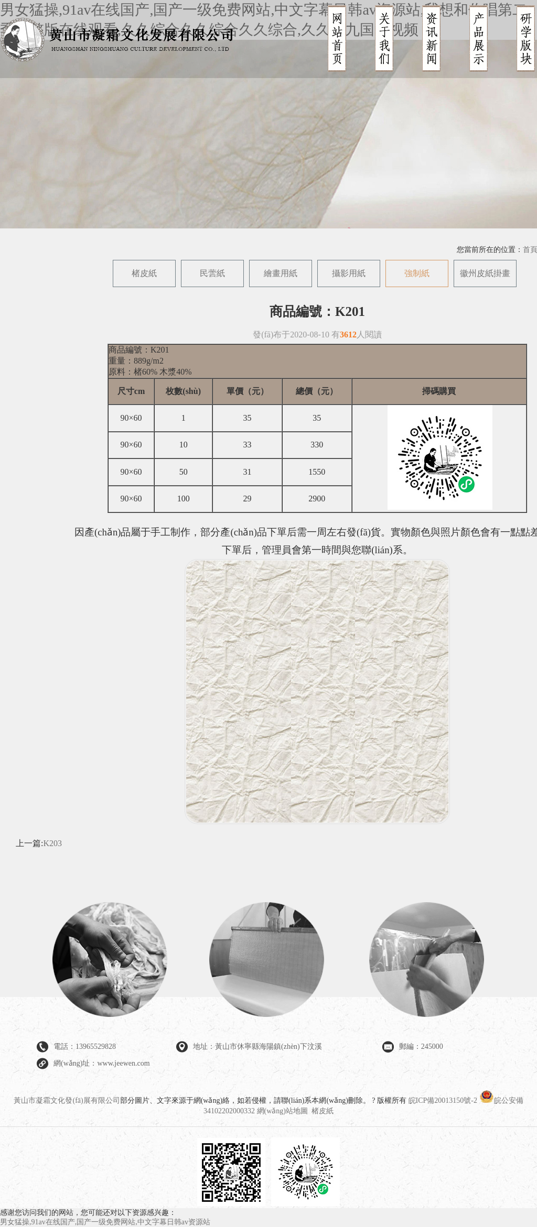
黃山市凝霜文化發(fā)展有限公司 (67, 1100)
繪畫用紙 (280, 273)
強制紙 (416, 273)
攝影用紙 (349, 273)
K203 (52, 843)
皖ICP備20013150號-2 (443, 1100)
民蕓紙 (212, 273)
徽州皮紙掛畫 (485, 273)
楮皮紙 (144, 273)
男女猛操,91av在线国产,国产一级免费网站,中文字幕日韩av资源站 (105, 1222)
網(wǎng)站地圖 (282, 1111)
